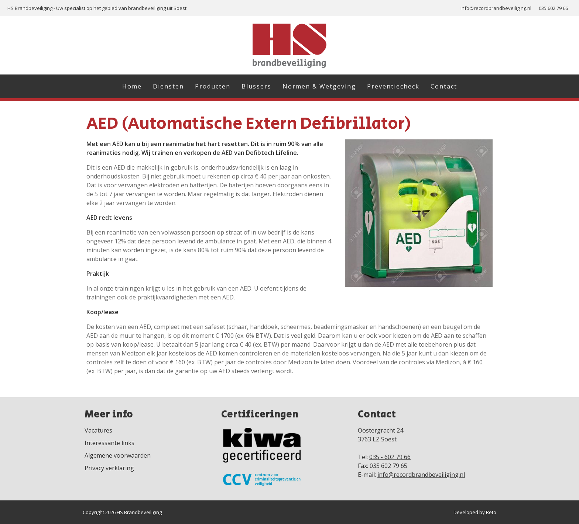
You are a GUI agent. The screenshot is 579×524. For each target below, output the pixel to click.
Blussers (256, 86)
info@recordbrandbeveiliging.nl (495, 8)
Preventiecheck (393, 86)
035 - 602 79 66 (390, 457)
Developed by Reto (474, 512)
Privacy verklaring (109, 468)
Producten (212, 86)
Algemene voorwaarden (118, 455)
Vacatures (98, 430)
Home (132, 86)
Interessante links (109, 443)
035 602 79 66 (553, 8)
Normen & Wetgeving (319, 86)
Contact (444, 86)
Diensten (168, 86)
